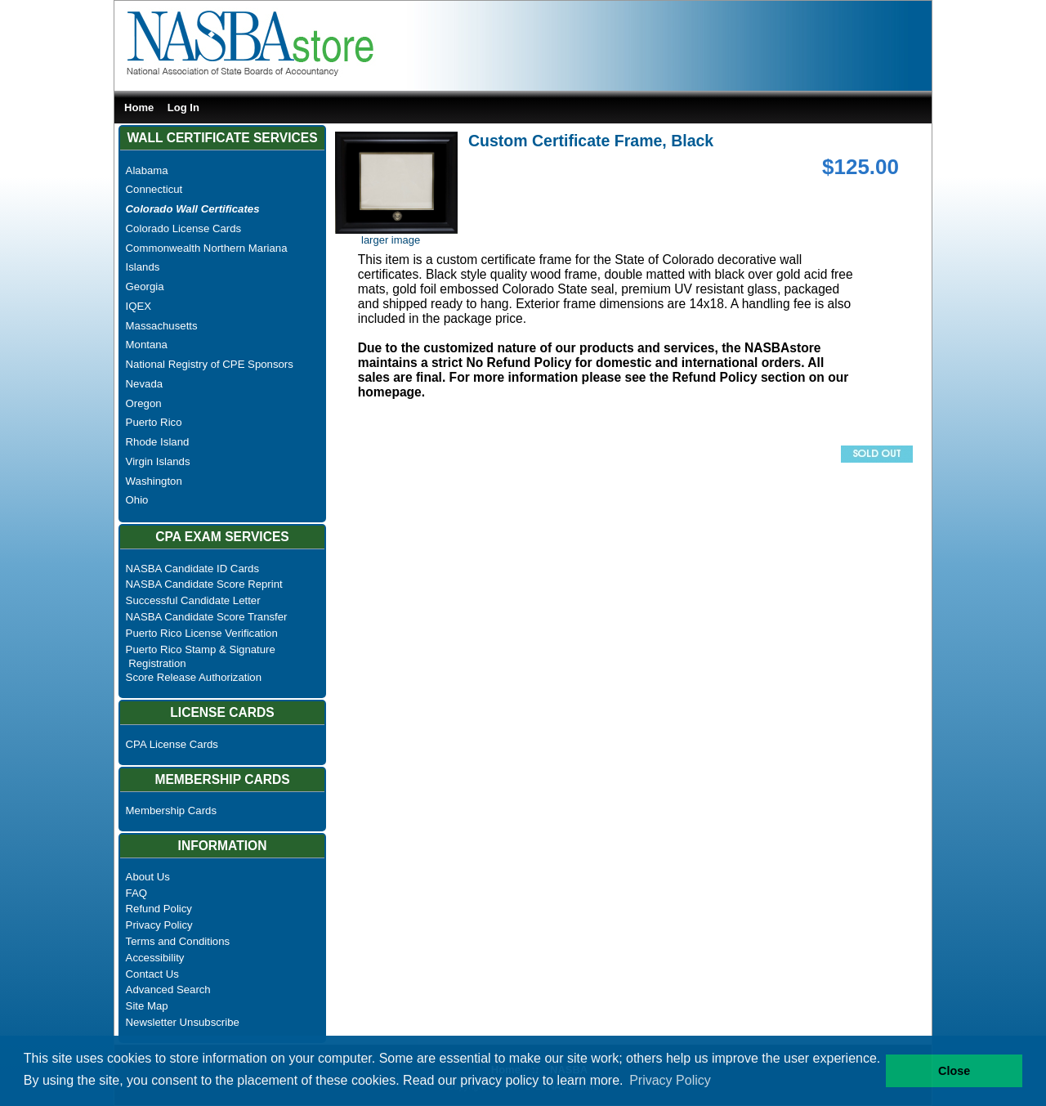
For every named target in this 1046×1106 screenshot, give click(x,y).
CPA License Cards (172, 744)
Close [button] (954, 1070)
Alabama (147, 170)
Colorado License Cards (183, 228)
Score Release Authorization (194, 677)
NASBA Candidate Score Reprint (204, 584)
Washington (154, 481)
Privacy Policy (159, 925)
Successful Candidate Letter (193, 600)
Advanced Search (168, 989)
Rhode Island (158, 442)
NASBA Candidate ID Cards (192, 568)
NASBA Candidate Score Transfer (207, 617)
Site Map (147, 1006)
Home (139, 107)
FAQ (136, 893)
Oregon (144, 403)
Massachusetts (162, 326)
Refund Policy (159, 908)
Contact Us (152, 974)
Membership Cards (171, 810)
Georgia (145, 286)
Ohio (137, 500)
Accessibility (155, 958)
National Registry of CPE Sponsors (209, 364)
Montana (147, 344)
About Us (148, 877)
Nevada (144, 384)
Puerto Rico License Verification (202, 633)
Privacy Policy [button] (670, 1080)
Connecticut (154, 189)
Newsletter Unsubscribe (182, 1022)
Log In (183, 107)
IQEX (139, 306)
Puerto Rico (154, 422)
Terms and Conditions (178, 941)
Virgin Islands (158, 461)
